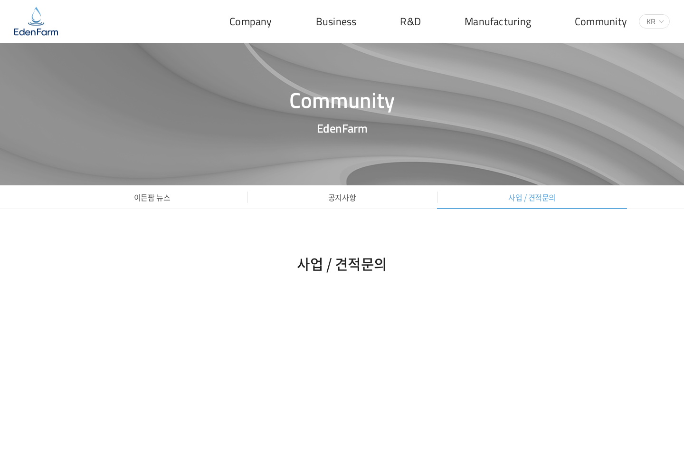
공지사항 (342, 197)
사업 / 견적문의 (532, 197)
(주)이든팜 (36, 21)
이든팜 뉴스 (152, 197)
